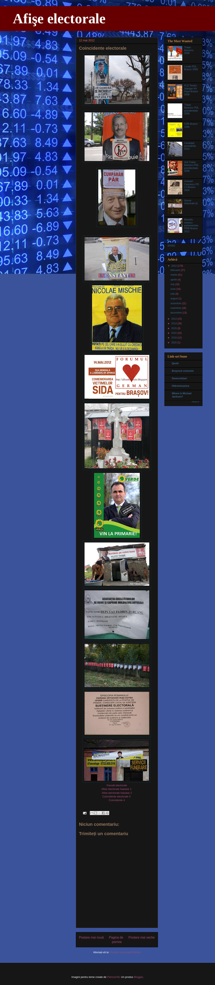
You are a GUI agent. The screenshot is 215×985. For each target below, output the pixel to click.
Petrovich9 (113, 977)
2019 (174, 337)
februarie (176, 270)
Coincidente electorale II (116, 796)
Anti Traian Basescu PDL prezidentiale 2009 (191, 166)
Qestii (175, 363)
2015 (174, 328)
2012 (174, 265)
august (174, 298)
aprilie (174, 279)
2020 (174, 342)
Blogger (138, 977)
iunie (173, 289)
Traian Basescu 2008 (188, 50)
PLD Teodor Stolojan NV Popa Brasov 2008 (191, 90)
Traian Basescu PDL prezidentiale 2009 (191, 109)
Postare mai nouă (91, 937)
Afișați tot (195, 402)
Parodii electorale (117, 785)
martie (174, 274)
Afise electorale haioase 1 (116, 789)
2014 (174, 323)
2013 (174, 318)
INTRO (171, 245)
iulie (173, 293)
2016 (174, 333)
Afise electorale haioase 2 (117, 792)
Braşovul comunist (183, 371)
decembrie (176, 312)
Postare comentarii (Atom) (125, 952)
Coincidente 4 (117, 800)
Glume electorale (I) (191, 202)
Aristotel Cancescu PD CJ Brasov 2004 (191, 185)
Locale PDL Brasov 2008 (191, 68)
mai (173, 284)
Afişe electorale (59, 18)
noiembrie (176, 308)
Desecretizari (179, 378)
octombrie (176, 303)
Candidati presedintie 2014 (190, 146)
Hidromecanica (180, 386)
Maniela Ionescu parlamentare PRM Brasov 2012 (191, 225)
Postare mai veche (141, 937)
